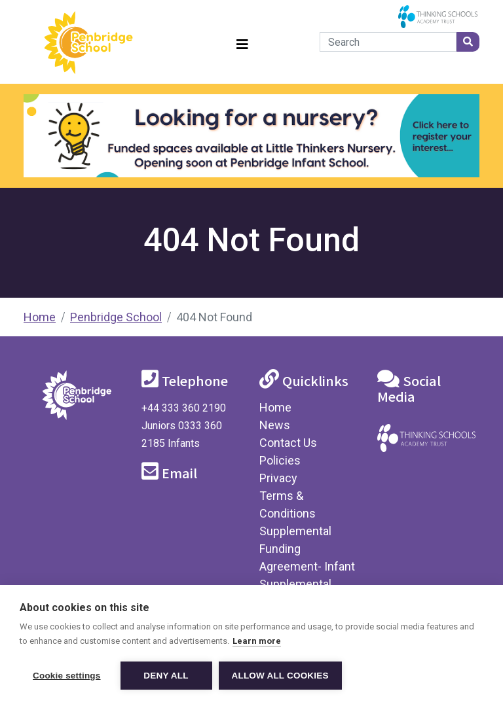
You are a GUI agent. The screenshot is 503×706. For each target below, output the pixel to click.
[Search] (388, 42)
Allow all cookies (280, 675)
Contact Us (288, 443)
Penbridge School (116, 317)
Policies (280, 460)
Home (40, 317)
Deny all (165, 675)
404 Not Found (214, 317)
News (274, 425)
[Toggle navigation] (242, 42)
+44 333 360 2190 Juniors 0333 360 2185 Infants (183, 426)
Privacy (278, 478)
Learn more (257, 641)
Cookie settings (67, 675)
